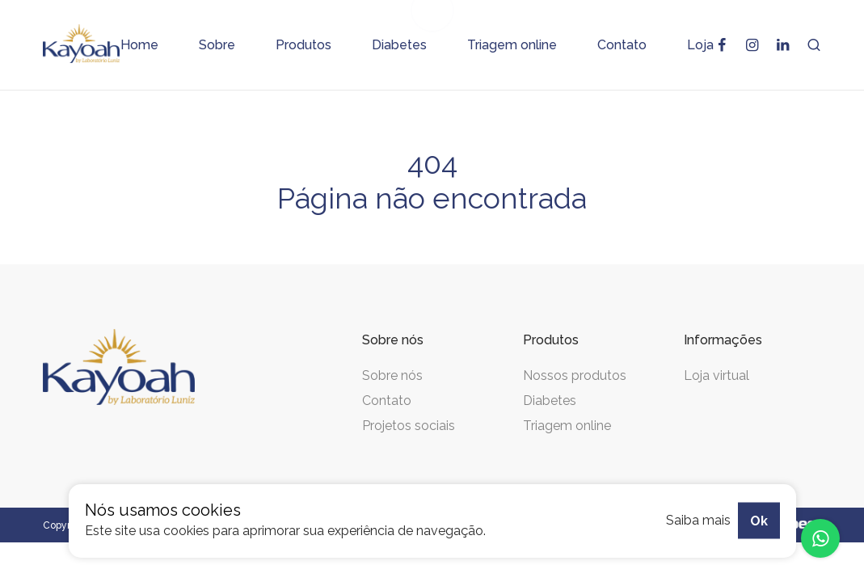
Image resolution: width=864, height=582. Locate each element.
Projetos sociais (408, 425)
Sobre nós (392, 375)
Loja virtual (716, 375)
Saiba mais (698, 520)
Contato (386, 400)
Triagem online (567, 425)
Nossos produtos (574, 375)
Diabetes (549, 400)
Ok (759, 520)
